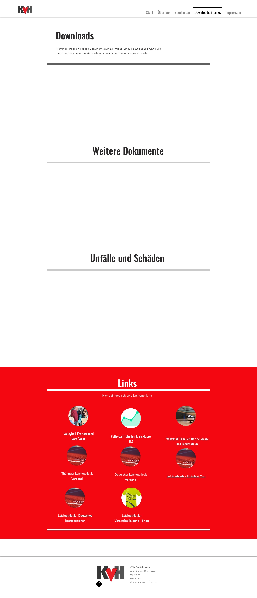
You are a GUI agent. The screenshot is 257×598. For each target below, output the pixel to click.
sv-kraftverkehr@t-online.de (142, 571)
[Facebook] (99, 584)
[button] (182, 10)
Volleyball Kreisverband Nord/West (79, 436)
